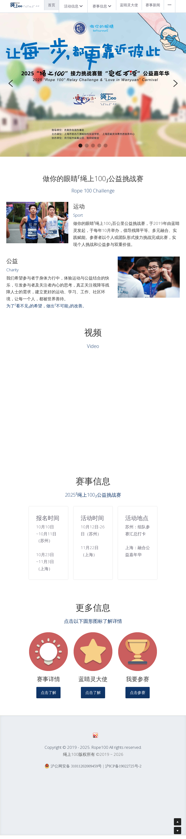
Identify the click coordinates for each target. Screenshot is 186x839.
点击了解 (48, 695)
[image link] (48, 654)
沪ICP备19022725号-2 (123, 769)
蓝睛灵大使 (129, 4)
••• (169, 5)
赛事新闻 (153, 4)
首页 (51, 4)
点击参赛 (137, 695)
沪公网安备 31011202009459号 (73, 769)
